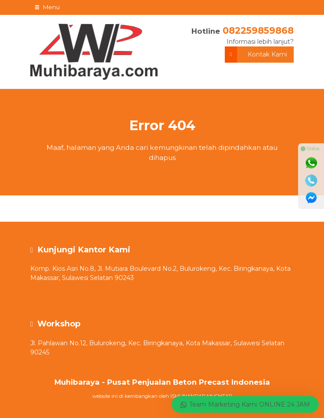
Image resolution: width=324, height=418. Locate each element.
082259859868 (258, 30)
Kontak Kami (256, 54)
